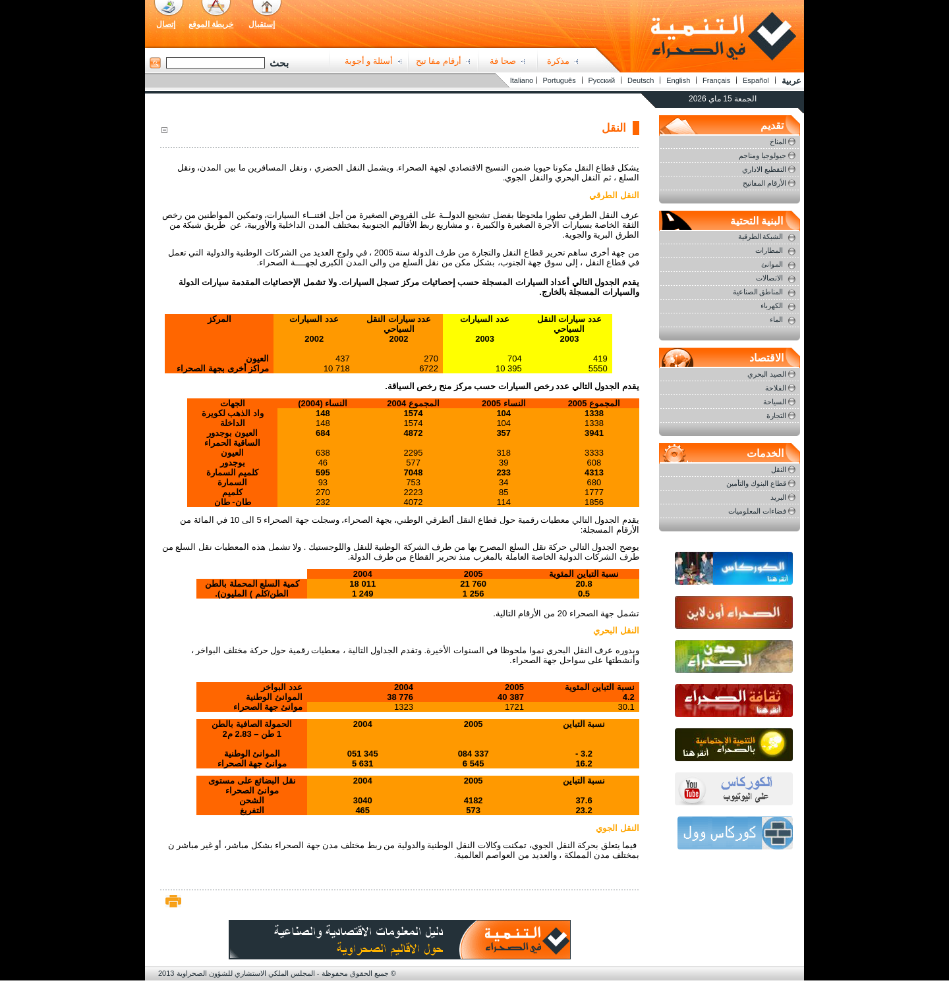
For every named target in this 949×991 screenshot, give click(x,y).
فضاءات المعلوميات (757, 511)
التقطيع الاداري (764, 169)
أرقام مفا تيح (438, 61)
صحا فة (503, 61)
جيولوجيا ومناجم (762, 155)
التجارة (776, 415)
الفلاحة (775, 388)
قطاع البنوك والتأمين (756, 483)
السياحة (774, 402)
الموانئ (772, 264)
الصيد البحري (766, 374)
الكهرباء (772, 305)
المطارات (769, 250)
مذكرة (558, 61)
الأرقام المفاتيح (764, 183)
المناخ (778, 142)
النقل (778, 469)
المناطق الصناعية (758, 292)
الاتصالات (769, 278)
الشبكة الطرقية (761, 236)
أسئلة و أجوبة (369, 61)
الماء (776, 319)
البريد (778, 497)
